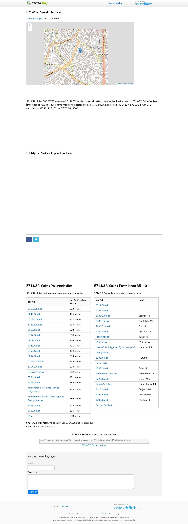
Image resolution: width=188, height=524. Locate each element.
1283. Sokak (102, 368)
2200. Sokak (102, 378)
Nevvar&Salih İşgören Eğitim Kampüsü (115, 347)
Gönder (33, 491)
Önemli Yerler (115, 3)
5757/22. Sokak (36, 372)
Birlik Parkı (101, 363)
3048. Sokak (34, 314)
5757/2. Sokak (35, 319)
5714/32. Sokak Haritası (94, 445)
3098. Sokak (34, 382)
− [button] (29, 29)
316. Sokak (101, 342)
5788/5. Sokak (35, 324)
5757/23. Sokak (36, 361)
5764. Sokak (34, 377)
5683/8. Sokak (103, 315)
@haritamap (65, 506)
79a (30, 416)
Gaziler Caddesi (104, 405)
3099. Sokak (34, 405)
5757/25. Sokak (104, 384)
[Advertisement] (148, 59)
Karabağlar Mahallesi (106, 373)
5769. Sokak (34, 351)
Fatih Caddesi (102, 336)
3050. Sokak (34, 410)
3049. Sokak (34, 345)
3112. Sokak (102, 305)
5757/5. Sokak (35, 308)
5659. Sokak (34, 340)
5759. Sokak (102, 310)
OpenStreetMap (128, 83)
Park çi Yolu (102, 352)
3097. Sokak (34, 356)
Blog (117, 514)
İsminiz (31, 463)
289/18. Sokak (103, 326)
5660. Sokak (34, 329)
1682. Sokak (102, 399)
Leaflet (119, 83)
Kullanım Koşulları (101, 514)
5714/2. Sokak (35, 366)
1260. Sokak (102, 331)
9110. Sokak (102, 389)
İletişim (111, 514)
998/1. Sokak (102, 321)
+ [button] (29, 25)
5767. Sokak (34, 335)
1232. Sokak (102, 357)
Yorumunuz (32, 472)
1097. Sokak (102, 394)
